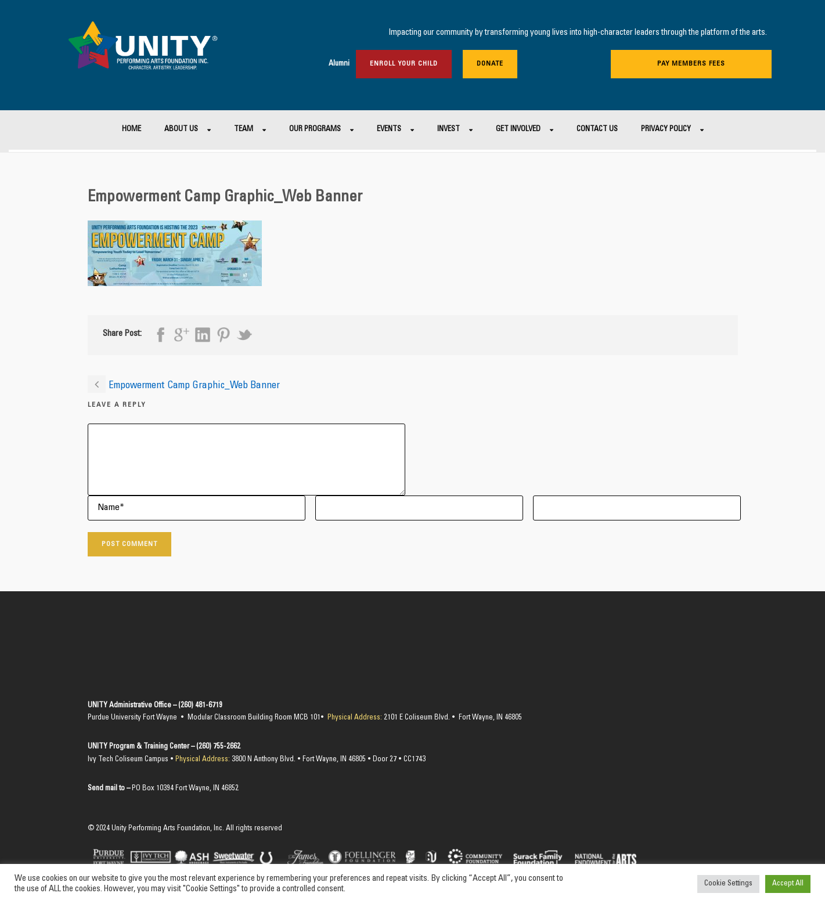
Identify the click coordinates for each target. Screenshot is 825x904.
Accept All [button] (788, 884)
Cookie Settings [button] (728, 884)
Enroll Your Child (404, 63)
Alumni (339, 64)
